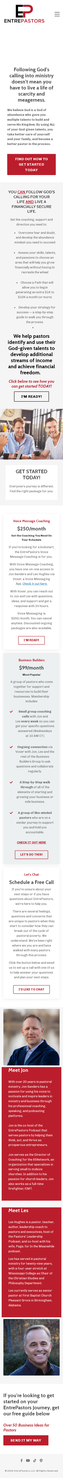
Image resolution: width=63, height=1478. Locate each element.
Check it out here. (35, 584)
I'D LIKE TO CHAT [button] (31, 989)
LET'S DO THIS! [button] (31, 854)
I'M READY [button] (31, 640)
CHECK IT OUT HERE (31, 842)
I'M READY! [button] (31, 396)
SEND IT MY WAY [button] (25, 1440)
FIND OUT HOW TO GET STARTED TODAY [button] (31, 164)
